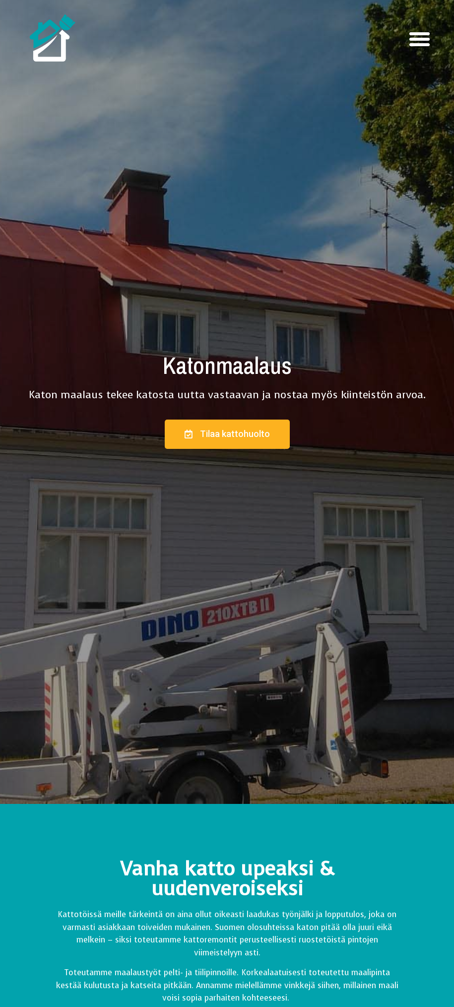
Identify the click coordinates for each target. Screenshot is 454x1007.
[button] (419, 39)
